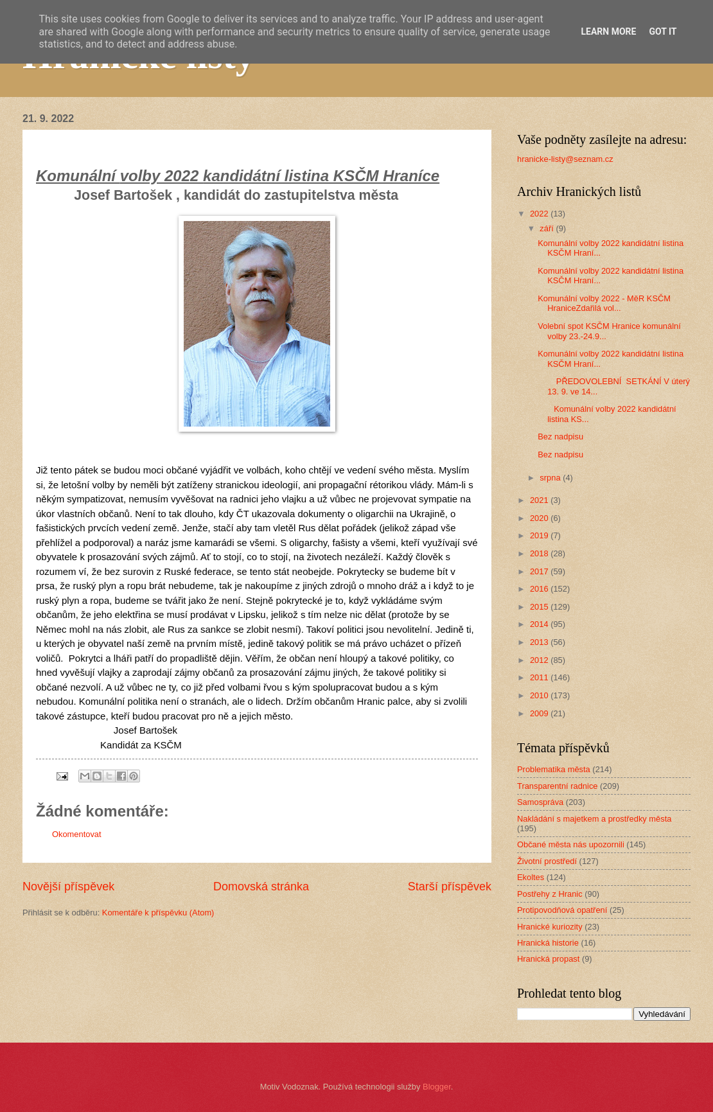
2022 (540, 213)
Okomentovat (76, 834)
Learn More (608, 31)
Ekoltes (530, 877)
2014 (540, 624)
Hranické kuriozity (550, 926)
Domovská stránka (261, 886)
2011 (540, 677)
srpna (551, 477)
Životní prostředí (547, 861)
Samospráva (540, 802)
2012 (540, 660)
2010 (540, 695)
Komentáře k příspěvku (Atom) (158, 912)
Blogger (437, 1086)
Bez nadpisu (560, 436)
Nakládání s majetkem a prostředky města (594, 819)
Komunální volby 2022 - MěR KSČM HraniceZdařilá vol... (604, 303)
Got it (662, 31)
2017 (540, 571)
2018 (540, 553)
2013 (540, 642)
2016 (540, 589)
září (548, 228)
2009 (540, 713)
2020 (540, 518)
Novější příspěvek (68, 886)
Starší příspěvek (449, 886)
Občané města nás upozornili (570, 844)
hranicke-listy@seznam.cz (565, 159)
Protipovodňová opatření (562, 910)
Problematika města (553, 769)
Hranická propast (548, 959)
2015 (540, 607)
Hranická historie (548, 943)
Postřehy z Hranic (550, 894)
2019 (540, 535)
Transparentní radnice (557, 786)
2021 (540, 500)
